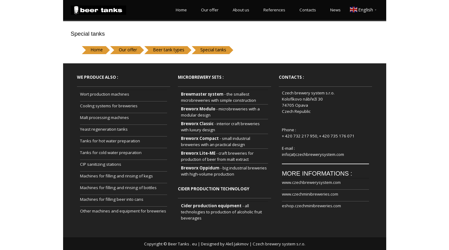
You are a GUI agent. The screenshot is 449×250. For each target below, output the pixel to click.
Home (180, 10)
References (273, 10)
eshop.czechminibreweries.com (311, 205)
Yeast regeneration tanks (104, 129)
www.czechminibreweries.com (310, 194)
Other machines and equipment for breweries (123, 211)
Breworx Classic (197, 123)
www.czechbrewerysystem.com (311, 182)
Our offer (208, 10)
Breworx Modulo (198, 109)
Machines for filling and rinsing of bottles (118, 187)
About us (240, 10)
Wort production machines (104, 94)
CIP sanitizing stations (100, 164)
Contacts (307, 10)
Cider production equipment (211, 205)
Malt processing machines (104, 117)
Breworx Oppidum (200, 168)
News (334, 10)
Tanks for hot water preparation (110, 141)
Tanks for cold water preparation (111, 152)
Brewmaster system (202, 94)
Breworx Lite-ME (198, 153)
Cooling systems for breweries (109, 106)
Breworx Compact (200, 138)
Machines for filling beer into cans (111, 199)
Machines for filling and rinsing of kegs (116, 176)
